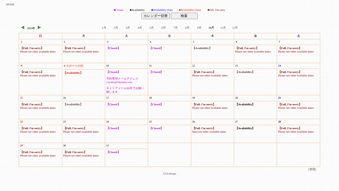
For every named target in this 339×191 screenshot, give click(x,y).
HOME (10, 4)
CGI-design (169, 173)
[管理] (312, 169)
